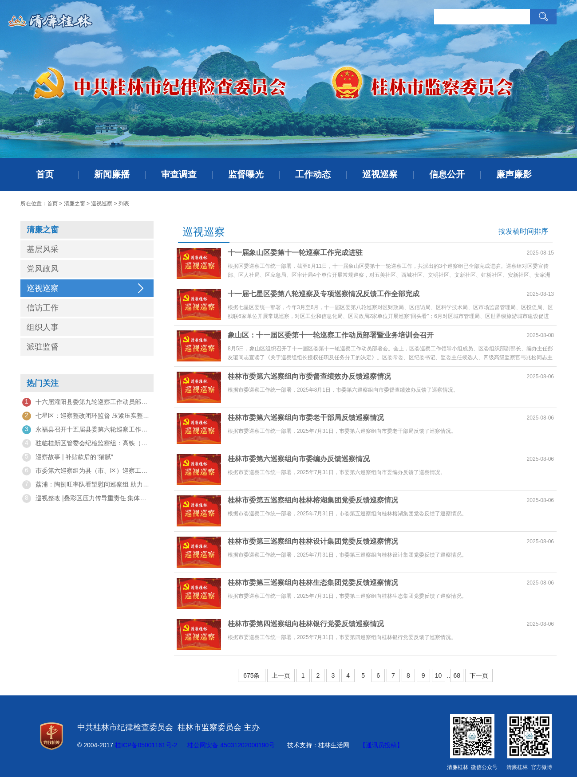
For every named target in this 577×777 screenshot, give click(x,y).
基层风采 (43, 249)
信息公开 (447, 174)
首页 (45, 174)
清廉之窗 (74, 203)
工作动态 (313, 174)
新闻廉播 (112, 174)
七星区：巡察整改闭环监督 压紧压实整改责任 (87, 416)
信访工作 (43, 307)
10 (438, 675)
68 (456, 675)
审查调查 (179, 174)
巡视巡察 (380, 174)
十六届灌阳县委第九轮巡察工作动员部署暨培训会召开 (87, 402)
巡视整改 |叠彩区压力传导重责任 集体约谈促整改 (87, 498)
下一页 (479, 675)
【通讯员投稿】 (381, 745)
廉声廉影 (514, 174)
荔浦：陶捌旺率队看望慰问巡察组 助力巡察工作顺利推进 (87, 484)
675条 (251, 675)
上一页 (281, 675)
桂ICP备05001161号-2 (146, 745)
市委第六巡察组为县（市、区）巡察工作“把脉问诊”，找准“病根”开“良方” (87, 471)
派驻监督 (43, 346)
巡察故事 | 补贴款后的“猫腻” (67, 457)
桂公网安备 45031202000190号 (231, 745)
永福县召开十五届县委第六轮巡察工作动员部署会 (87, 429)
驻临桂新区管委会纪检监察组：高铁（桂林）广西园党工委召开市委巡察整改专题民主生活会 (87, 443)
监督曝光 (246, 174)
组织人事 (43, 327)
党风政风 (43, 268)
